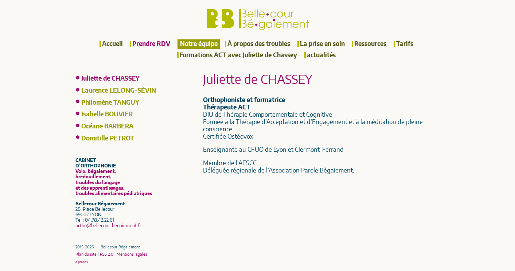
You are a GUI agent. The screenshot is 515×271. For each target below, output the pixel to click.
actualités (321, 55)
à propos (81, 262)
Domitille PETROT (107, 139)
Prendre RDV (151, 44)
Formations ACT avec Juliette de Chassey (238, 55)
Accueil (112, 44)
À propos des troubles (258, 44)
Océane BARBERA (107, 126)
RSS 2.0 (106, 254)
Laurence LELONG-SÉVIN (118, 91)
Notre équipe (199, 44)
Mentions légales (132, 254)
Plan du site (86, 254)
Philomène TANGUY (110, 103)
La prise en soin (322, 44)
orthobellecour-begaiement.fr (108, 226)
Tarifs (404, 44)
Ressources (370, 44)
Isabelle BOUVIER (107, 114)
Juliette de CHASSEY (110, 79)
